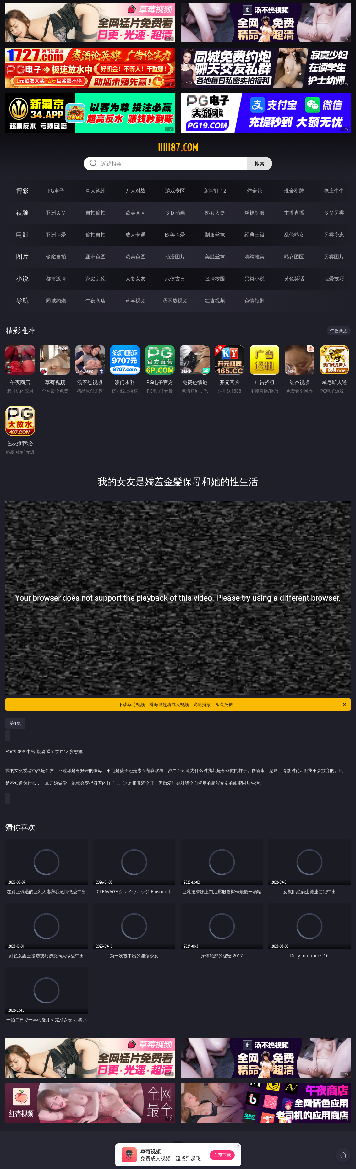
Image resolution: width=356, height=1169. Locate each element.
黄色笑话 (294, 278)
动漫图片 (175, 256)
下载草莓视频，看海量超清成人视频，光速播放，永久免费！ (233, 704)
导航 (22, 300)
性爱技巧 (334, 278)
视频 (22, 212)
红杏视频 (215, 300)
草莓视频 (135, 300)
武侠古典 (175, 278)
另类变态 (334, 234)
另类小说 (254, 278)
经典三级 (254, 234)
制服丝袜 (215, 234)
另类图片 (334, 256)
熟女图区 (294, 256)
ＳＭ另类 (334, 212)
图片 (22, 256)
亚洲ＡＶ (56, 212)
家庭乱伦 (95, 278)
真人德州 (95, 190)
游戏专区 (175, 190)
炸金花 (254, 190)
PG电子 (55, 190)
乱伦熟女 (294, 234)
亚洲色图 (95, 256)
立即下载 (222, 1155)
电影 (22, 234)
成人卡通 (135, 234)
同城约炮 (56, 300)
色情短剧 (254, 300)
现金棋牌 (294, 190)
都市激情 (56, 278)
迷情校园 (215, 278)
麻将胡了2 (214, 190)
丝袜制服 (254, 212)
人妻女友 (135, 278)
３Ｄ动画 (175, 212)
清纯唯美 (254, 256)
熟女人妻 (215, 212)
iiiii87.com (178, 147)
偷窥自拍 (56, 256)
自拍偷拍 (95, 212)
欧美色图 (135, 256)
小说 (22, 278)
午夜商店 (95, 300)
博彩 (22, 190)
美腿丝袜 (215, 256)
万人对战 (135, 190)
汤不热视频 (175, 300)
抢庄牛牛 (334, 190)
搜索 (260, 163)
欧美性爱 (175, 234)
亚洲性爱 (56, 234)
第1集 (15, 723)
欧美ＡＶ (135, 212)
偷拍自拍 (95, 234)
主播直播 (294, 212)
